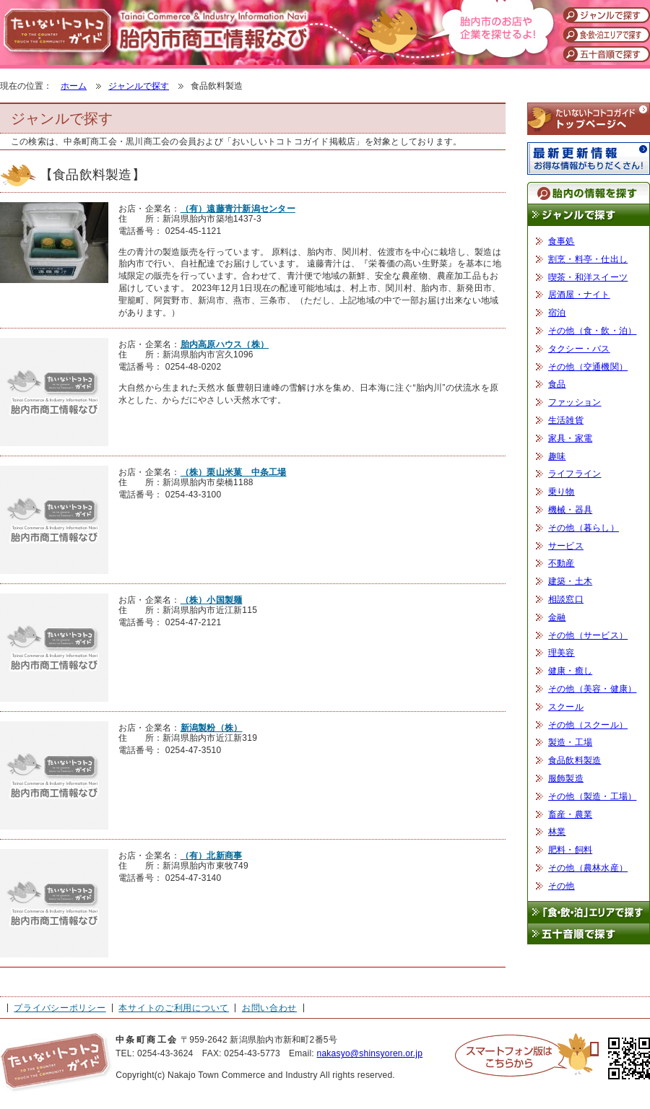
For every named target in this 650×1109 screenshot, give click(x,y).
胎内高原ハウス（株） (225, 344)
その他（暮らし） (583, 528)
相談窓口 (566, 599)
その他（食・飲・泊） (592, 331)
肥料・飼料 (570, 850)
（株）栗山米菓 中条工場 (234, 472)
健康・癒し (570, 671)
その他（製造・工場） (592, 796)
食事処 (561, 241)
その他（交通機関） (588, 367)
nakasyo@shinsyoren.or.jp (369, 1053)
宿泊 (557, 313)
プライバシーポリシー (59, 1008)
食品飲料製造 (574, 760)
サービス (566, 546)
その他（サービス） (588, 635)
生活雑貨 (566, 420)
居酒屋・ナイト (579, 295)
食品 (557, 384)
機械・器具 (570, 510)
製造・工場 (570, 742)
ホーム (74, 86)
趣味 (557, 456)
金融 (557, 617)
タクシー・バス (579, 349)
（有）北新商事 (212, 856)
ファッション (574, 402)
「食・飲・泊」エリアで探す (588, 912)
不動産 (561, 563)
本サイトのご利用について (173, 1008)
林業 (557, 832)
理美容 (561, 653)
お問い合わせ (269, 1008)
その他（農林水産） (588, 868)
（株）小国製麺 (212, 600)
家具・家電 (570, 438)
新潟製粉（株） (212, 728)
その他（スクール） (588, 725)
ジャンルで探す (138, 86)
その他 (561, 886)
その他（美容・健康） (592, 689)
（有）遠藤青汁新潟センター (238, 209)
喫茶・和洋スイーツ (588, 277)
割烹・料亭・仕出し (588, 259)
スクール (566, 707)
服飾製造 (566, 778)
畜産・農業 (570, 814)
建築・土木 (570, 581)
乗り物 (561, 492)
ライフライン (574, 474)
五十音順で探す (588, 934)
